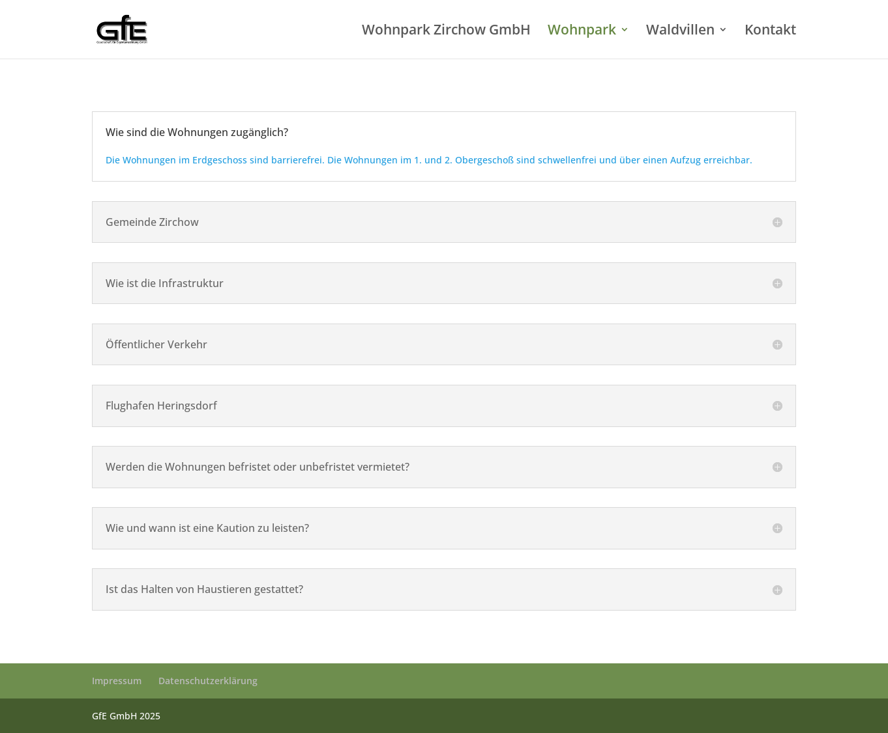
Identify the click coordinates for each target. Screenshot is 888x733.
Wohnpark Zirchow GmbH (446, 31)
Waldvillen (680, 31)
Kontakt (770, 31)
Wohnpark (582, 31)
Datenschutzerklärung (208, 680)
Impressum (116, 680)
